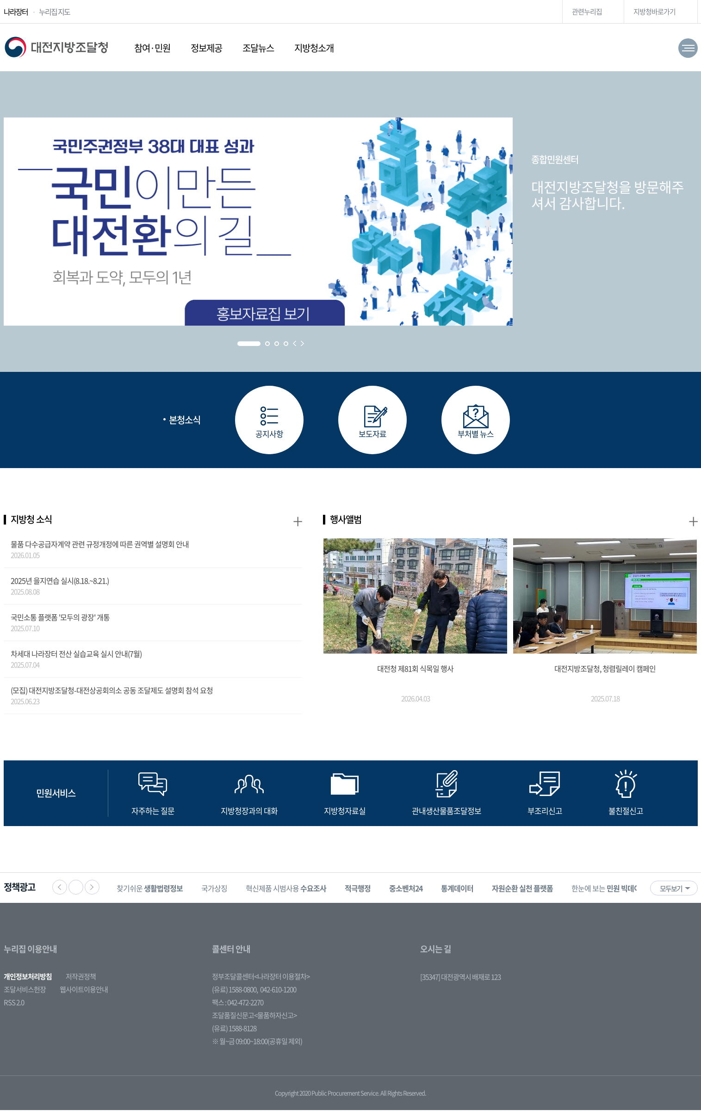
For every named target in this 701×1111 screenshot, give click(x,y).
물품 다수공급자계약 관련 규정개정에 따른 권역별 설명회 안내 (100, 544)
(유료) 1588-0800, (235, 990)
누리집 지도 (54, 11)
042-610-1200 (278, 990)
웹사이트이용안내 (84, 990)
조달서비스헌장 (25, 990)
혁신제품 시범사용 (288, 889)
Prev (294, 343)
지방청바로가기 (654, 11)
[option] (152, 889)
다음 (92, 888)
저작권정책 (81, 977)
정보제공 (206, 48)
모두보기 (671, 889)
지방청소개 (314, 48)
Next (302, 343)
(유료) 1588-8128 (234, 1029)
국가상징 (217, 889)
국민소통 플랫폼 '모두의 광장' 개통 (60, 617)
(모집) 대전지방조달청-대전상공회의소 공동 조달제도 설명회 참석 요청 (112, 691)
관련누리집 (587, 11)
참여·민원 (152, 48)
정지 (75, 888)
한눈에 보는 (612, 889)
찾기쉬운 (152, 889)
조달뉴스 (258, 48)
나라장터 (16, 11)
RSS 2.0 (14, 1003)
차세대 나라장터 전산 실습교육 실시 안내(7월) (76, 654)
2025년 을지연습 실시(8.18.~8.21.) (60, 581)
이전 (59, 888)
